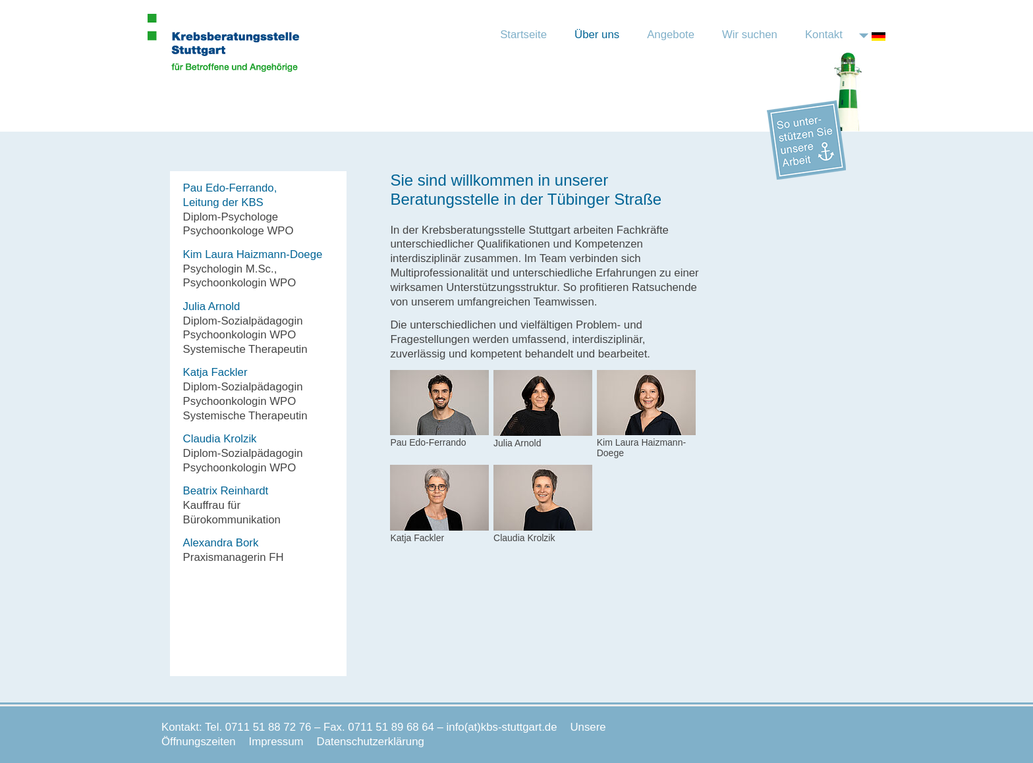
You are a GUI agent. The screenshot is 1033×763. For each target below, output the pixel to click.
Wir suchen (749, 34)
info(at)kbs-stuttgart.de (502, 727)
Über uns (596, 34)
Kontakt (824, 34)
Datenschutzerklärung (370, 741)
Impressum (276, 741)
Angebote (670, 34)
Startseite (523, 34)
